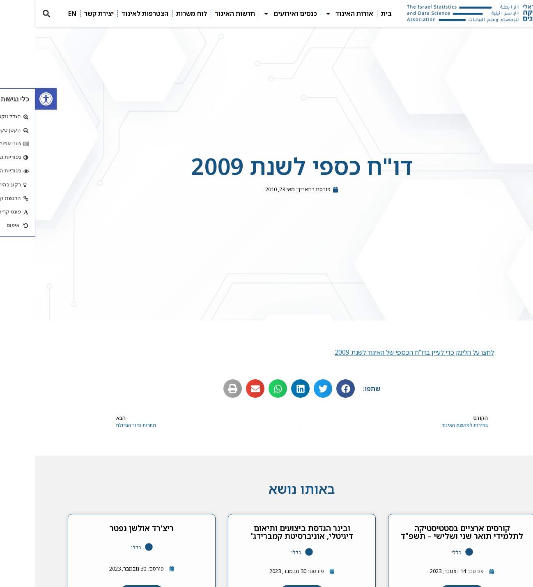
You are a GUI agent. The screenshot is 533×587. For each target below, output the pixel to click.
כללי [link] (421, 552)
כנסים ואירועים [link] (254, 13)
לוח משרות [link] (156, 13)
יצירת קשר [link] (63, 13)
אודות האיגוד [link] (313, 13)
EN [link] (37, 13)
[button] (11, 14)
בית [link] (351, 13)
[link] (10, 99)
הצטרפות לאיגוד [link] (109, 13)
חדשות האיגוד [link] (199, 13)
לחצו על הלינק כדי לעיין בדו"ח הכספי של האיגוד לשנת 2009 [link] (379, 352)
